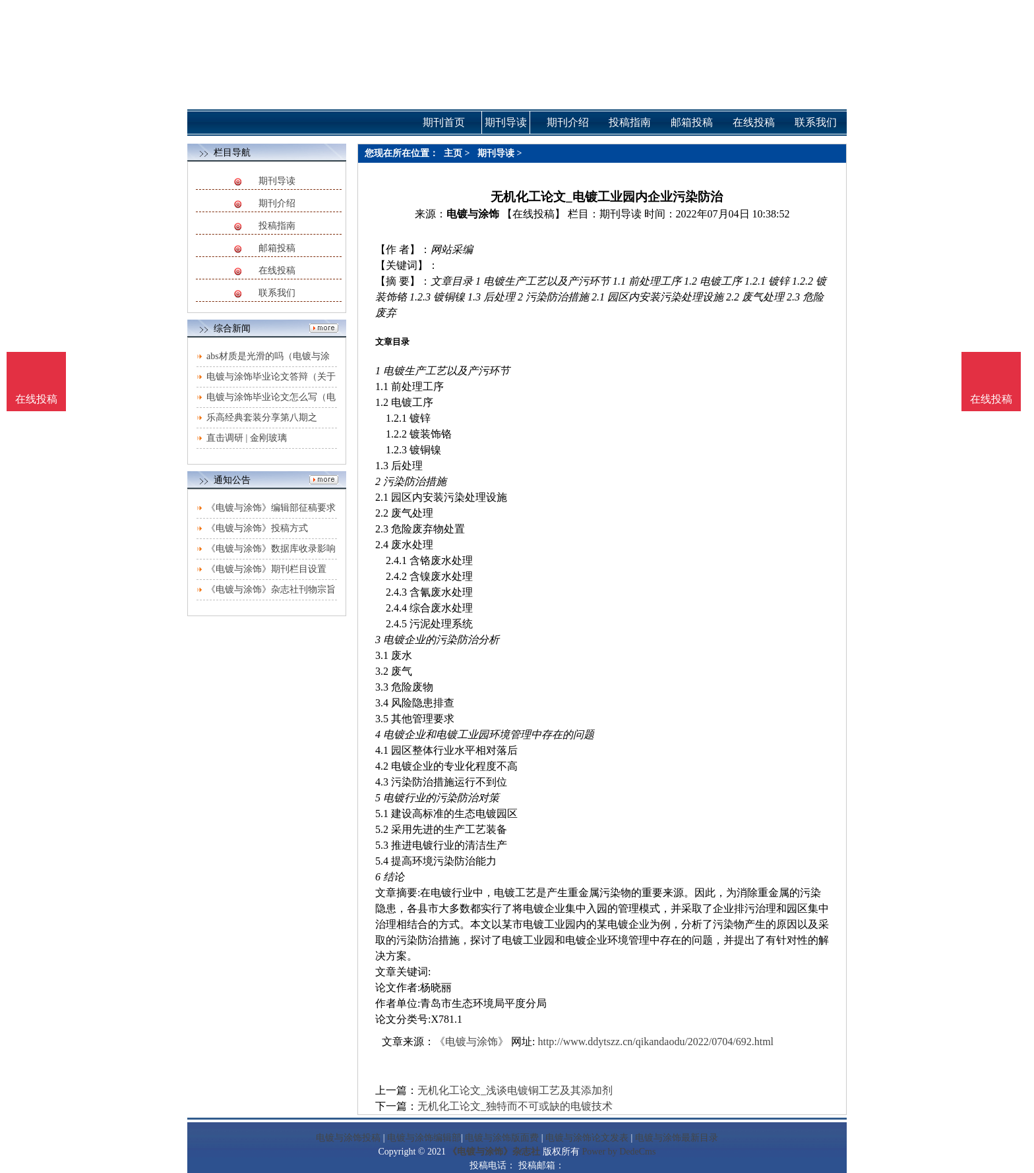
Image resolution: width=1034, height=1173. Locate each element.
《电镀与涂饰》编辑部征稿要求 (271, 508)
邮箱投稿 (276, 248)
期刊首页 (444, 122)
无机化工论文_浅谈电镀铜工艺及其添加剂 (515, 1090)
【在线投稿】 (533, 213)
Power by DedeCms (618, 1152)
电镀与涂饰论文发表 (586, 1138)
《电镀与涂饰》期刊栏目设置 (266, 569)
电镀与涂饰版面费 (502, 1138)
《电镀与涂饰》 (471, 1041)
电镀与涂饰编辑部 (424, 1138)
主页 (453, 153)
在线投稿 (276, 270)
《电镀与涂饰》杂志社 (494, 1152)
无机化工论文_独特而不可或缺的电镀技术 (515, 1106)
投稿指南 (276, 226)
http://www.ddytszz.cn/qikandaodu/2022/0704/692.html (655, 1041)
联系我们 (276, 293)
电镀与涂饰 (472, 213)
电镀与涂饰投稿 (348, 1138)
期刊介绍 (276, 203)
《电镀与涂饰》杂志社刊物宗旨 (271, 589)
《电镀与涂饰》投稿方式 (257, 528)
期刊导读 (276, 181)
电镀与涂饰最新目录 (676, 1138)
